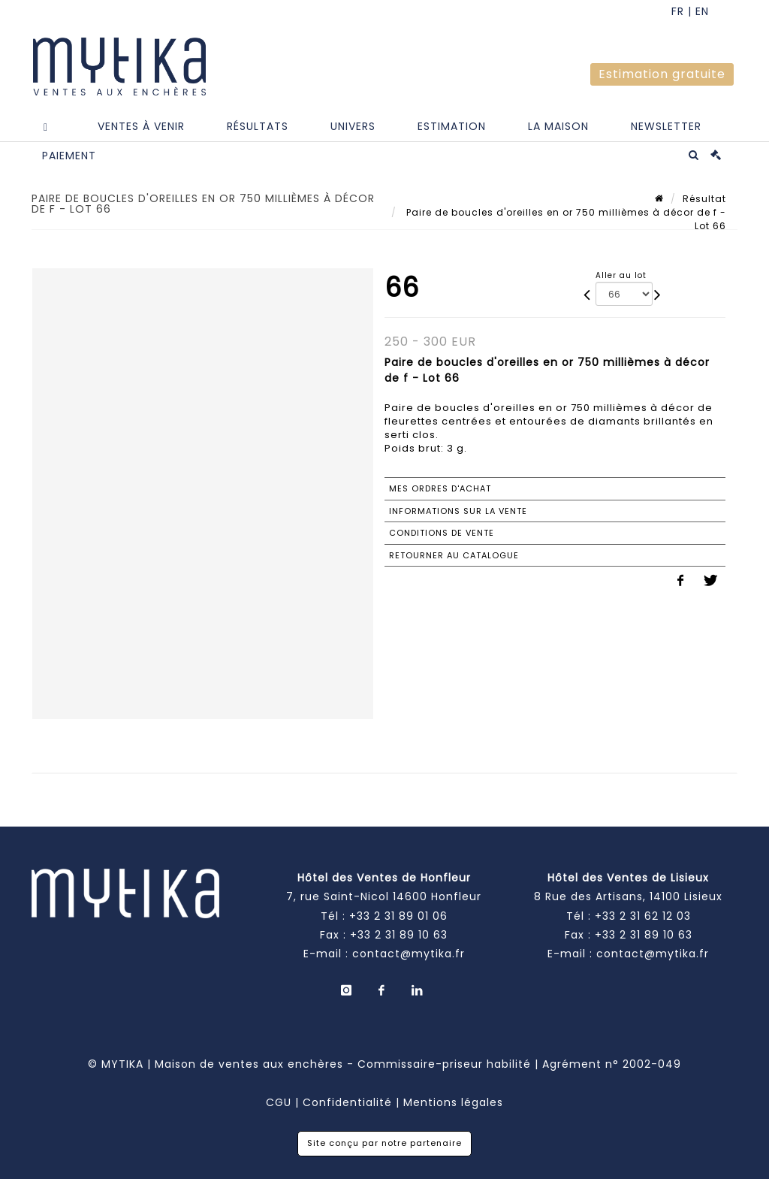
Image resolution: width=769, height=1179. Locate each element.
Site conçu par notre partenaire (384, 1143)
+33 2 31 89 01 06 (398, 916)
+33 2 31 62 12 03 (643, 916)
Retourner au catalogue (454, 555)
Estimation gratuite (662, 74)
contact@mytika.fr (408, 953)
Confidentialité (347, 1102)
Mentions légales (453, 1102)
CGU (278, 1102)
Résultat (704, 198)
